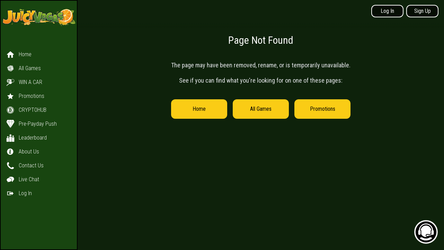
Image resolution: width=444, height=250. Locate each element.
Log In (387, 11)
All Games (261, 109)
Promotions (322, 109)
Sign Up (422, 11)
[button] (39, 117)
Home (199, 109)
